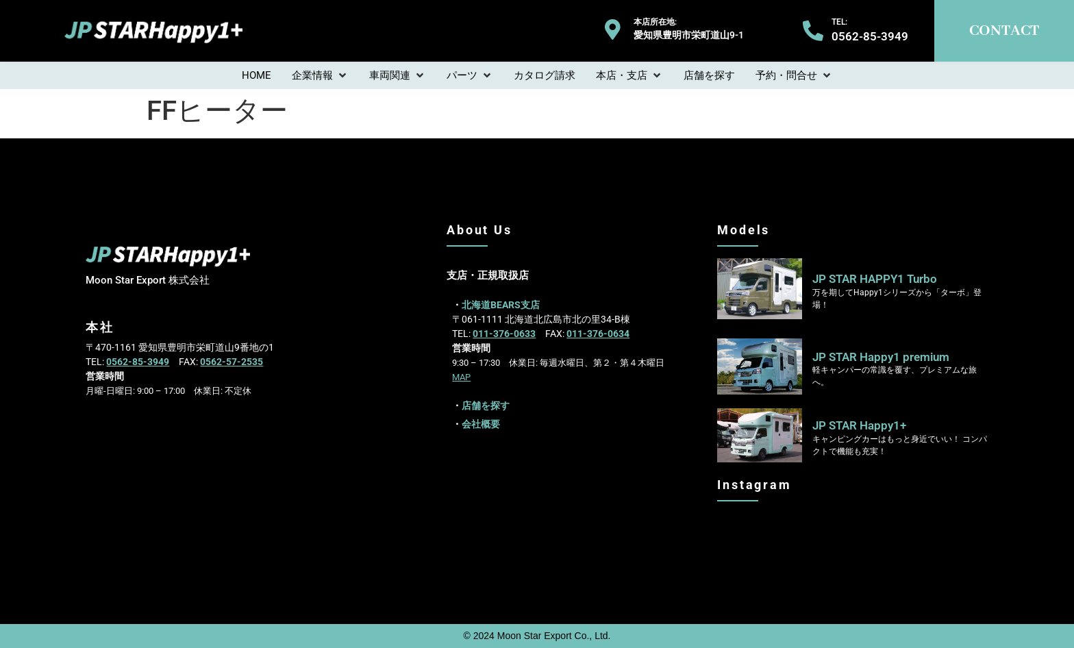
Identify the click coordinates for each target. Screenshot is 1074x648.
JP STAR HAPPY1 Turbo (874, 279)
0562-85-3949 (137, 361)
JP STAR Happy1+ (859, 425)
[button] (320, 75)
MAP (461, 377)
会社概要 (481, 424)
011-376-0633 (504, 333)
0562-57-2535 (231, 361)
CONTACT (1004, 30)
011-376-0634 (597, 333)
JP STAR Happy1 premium (880, 357)
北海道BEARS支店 (501, 304)
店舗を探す (486, 405)
